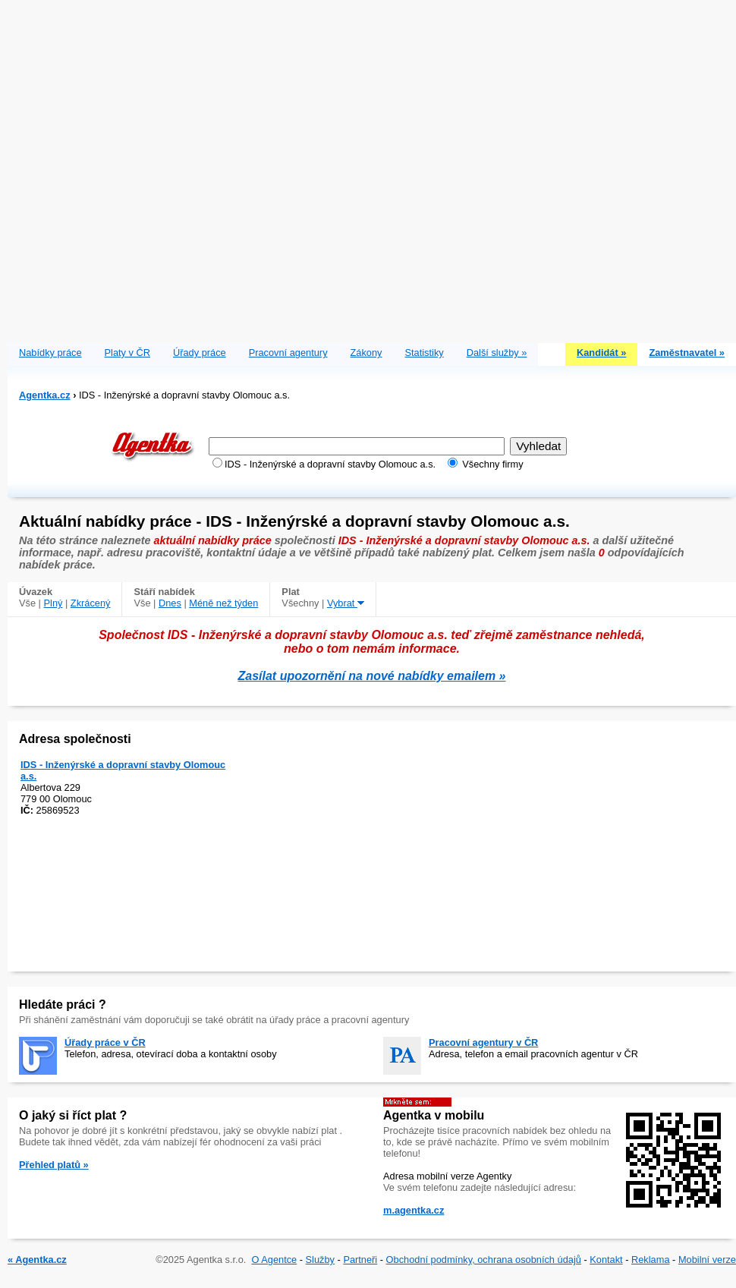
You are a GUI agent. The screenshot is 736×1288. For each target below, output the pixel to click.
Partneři (360, 1259)
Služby (320, 1259)
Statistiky (424, 352)
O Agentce (274, 1259)
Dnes (170, 603)
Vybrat (345, 603)
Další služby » (497, 352)
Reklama (650, 1259)
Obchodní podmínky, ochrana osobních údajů (483, 1259)
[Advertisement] (167, 167)
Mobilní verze (707, 1259)
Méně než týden (223, 603)
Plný (53, 603)
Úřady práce (199, 352)
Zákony (366, 352)
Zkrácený (91, 603)
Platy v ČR (127, 352)
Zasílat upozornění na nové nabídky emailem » (372, 675)
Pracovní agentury (288, 352)
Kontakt (606, 1259)
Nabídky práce (50, 352)
